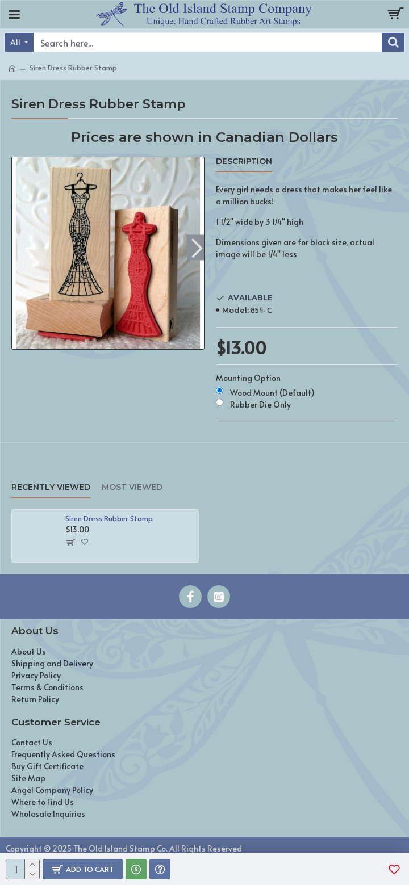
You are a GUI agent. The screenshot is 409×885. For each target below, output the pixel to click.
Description (244, 161)
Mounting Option (248, 377)
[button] (197, 248)
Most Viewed (132, 487)
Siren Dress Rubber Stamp (109, 518)
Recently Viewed (50, 487)
